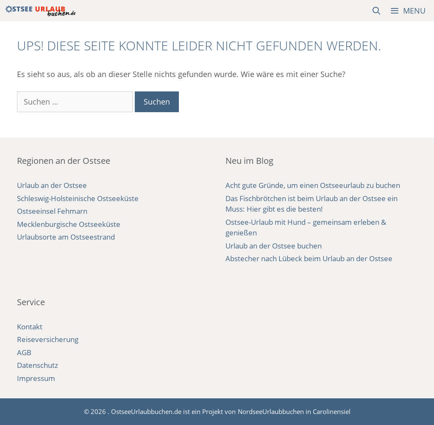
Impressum (36, 378)
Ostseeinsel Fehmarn (52, 211)
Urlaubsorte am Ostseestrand (66, 237)
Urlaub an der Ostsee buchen (273, 246)
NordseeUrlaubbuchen (271, 411)
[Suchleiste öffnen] (376, 10)
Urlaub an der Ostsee (52, 185)
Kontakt (29, 326)
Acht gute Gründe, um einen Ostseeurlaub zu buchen (312, 185)
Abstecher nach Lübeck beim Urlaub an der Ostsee (308, 258)
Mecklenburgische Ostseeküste (68, 224)
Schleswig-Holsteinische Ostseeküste (78, 198)
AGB (24, 352)
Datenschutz (37, 365)
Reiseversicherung (47, 339)
